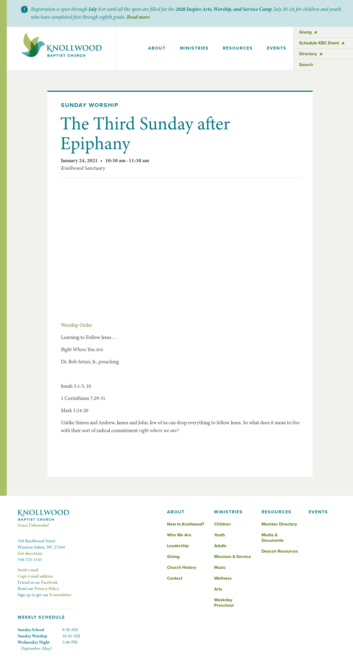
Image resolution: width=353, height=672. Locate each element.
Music (220, 567)
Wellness (223, 578)
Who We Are (179, 535)
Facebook (49, 582)
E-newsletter (60, 595)
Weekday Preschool (224, 602)
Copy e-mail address (35, 576)
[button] (157, 48)
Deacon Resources (280, 551)
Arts (218, 589)
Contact (174, 578)
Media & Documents (273, 537)
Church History (181, 567)
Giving (173, 556)
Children (222, 524)
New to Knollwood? (185, 524)
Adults (220, 546)
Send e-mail (28, 570)
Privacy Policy (46, 589)
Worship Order (76, 325)
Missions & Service (232, 556)
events (276, 48)
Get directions (30, 553)
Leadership (178, 546)
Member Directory (279, 524)
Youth (219, 535)
